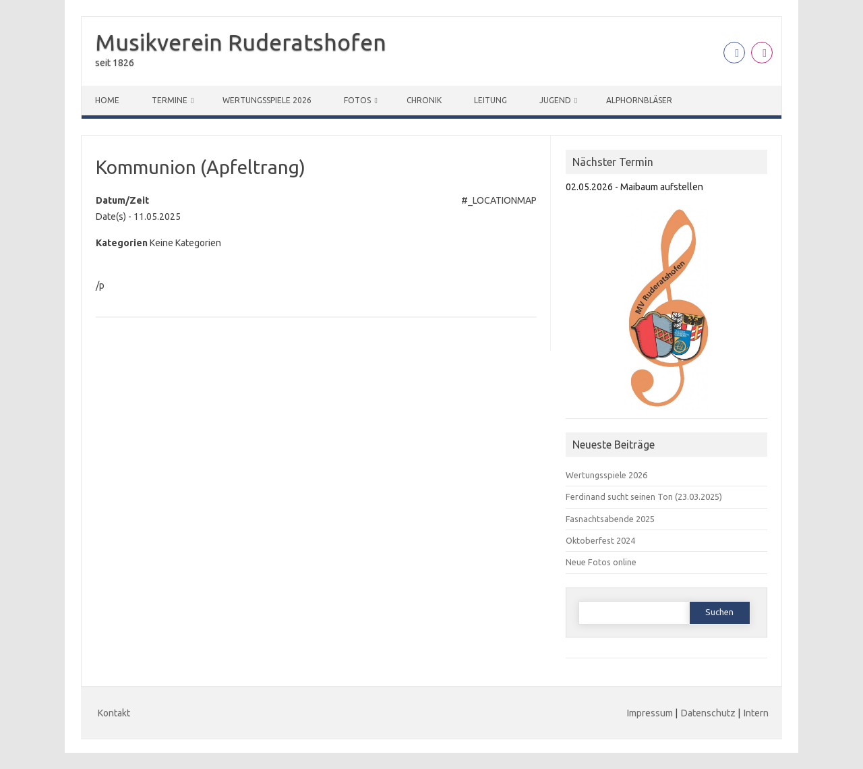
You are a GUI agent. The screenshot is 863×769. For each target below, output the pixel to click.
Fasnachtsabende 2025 (610, 518)
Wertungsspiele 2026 (266, 100)
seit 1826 (114, 62)
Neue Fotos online (601, 562)
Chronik (424, 100)
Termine (169, 100)
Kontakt (114, 713)
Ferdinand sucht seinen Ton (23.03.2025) (644, 496)
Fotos (357, 100)
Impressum (650, 713)
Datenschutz (708, 713)
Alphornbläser (639, 100)
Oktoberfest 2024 (600, 540)
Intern (756, 713)
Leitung (490, 100)
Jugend (555, 100)
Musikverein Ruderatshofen (240, 42)
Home (107, 100)
